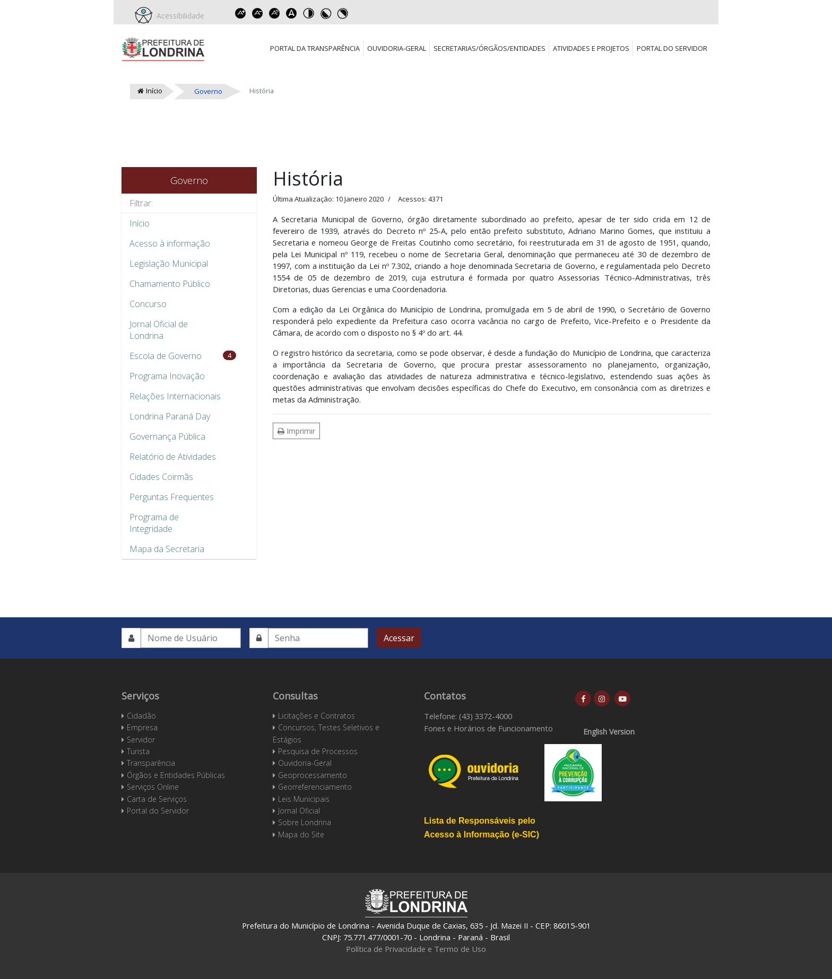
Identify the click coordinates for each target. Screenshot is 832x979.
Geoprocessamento (312, 775)
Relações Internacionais (175, 396)
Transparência (151, 763)
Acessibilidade (178, 16)
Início (139, 223)
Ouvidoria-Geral (396, 48)
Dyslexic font (291, 13)
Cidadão (141, 716)
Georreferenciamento (315, 787)
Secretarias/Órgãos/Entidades (489, 48)
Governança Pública (167, 436)
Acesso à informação (169, 243)
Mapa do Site (301, 834)
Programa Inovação (167, 376)
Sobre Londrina (304, 822)
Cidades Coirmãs (161, 477)
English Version (609, 732)
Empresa (142, 727)
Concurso (148, 304)
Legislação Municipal (168, 263)
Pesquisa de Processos (318, 751)
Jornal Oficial (299, 811)
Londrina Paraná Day (169, 416)
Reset (274, 13)
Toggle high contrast (308, 13)
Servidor (141, 740)
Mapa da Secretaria (166, 549)
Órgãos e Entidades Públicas (176, 775)
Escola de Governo (165, 356)
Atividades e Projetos (591, 48)
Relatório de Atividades (172, 456)
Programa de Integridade (154, 523)
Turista (138, 751)
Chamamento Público (169, 284)
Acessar (399, 638)
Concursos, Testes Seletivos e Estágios (326, 733)
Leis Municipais (304, 799)
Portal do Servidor (672, 48)
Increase (240, 13)
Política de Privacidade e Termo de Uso (416, 948)
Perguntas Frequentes (171, 497)
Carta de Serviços (157, 799)
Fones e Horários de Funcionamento (488, 728)
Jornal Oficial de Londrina (158, 330)
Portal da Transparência (315, 48)
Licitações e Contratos (316, 716)
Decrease (257, 13)
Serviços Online (153, 787)
